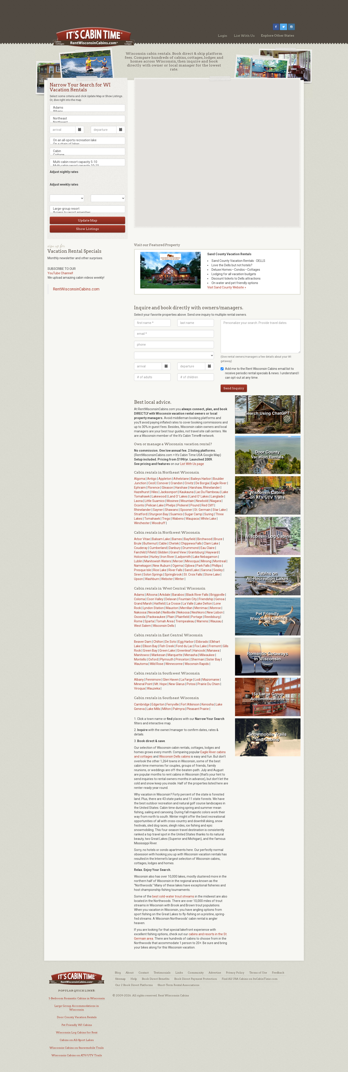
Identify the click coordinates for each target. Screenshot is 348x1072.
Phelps (170, 505)
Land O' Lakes (178, 496)
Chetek (174, 543)
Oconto (139, 505)
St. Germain (202, 510)
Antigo (151, 478)
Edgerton (158, 704)
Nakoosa (140, 612)
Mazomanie (210, 679)
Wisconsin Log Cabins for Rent (76, 1032)
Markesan (159, 655)
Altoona (151, 594)
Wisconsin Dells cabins (174, 756)
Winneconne (174, 664)
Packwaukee (156, 617)
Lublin (138, 561)
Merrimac (201, 608)
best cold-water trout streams (173, 896)
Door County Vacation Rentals (77, 1017)
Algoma (139, 478)
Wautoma (141, 664)
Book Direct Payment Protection (195, 978)
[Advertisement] (174, 10)
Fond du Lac (184, 646)
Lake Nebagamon (205, 557)
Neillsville (169, 612)
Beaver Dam (142, 641)
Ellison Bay (150, 646)
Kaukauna (187, 492)
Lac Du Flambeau (207, 492)
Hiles (154, 492)
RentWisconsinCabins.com (76, 289)
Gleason (167, 487)
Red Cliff (208, 505)
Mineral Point (143, 684)
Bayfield (189, 539)
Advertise (215, 972)
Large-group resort (87, 209)
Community (196, 972)
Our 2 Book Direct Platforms (134, 985)
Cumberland (158, 548)
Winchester (142, 523)
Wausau (215, 621)
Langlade (217, 496)
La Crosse (174, 603)
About (130, 972)
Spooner (186, 510)
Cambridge (142, 704)
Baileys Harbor (201, 478)
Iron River (167, 557)
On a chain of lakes (87, 144)
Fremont (215, 646)
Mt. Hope (160, 684)
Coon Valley (155, 599)
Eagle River (219, 483)
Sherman (197, 659)
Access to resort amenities (87, 212)
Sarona (206, 570)
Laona (138, 501)
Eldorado (202, 641)
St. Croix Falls (193, 574)
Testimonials (162, 972)
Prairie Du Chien (209, 684)
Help (133, 978)
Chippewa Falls (191, 543)
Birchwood (204, 539)
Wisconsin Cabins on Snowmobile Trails (76, 1047)
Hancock (199, 650)
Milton (166, 709)
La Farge (187, 679)
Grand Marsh (143, 603)
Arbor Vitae (142, 539)
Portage (196, 617)
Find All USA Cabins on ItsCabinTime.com (249, 978)
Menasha (191, 655)
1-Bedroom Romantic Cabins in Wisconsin (77, 998)
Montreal (219, 561)
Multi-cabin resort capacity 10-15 (87, 166)
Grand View (178, 552)
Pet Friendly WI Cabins (76, 1025)
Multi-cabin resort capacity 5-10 (87, 162)
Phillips (216, 565)
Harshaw (181, 487)
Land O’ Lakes (199, 496)
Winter (179, 579)
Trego (166, 518)
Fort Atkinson (190, 704)
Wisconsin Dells (163, 625)
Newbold (202, 501)
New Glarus (177, 684)
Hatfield (159, 603)
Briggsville (217, 594)
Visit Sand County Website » (226, 287)
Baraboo (178, 594)
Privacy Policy (235, 972)
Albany (87, 111)
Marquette (175, 655)
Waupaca (192, 518)
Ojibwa (189, 565)
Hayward (212, 552)
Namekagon (142, 565)
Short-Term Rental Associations (178, 985)
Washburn (152, 579)
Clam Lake (211, 543)
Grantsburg (196, 552)
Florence (154, 487)
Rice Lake (159, 570)
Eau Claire (208, 548)
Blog (118, 972)
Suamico (176, 514)
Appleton (164, 478)
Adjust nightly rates (64, 172)
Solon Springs (153, 574)
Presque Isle (142, 570)
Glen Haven (171, 679)
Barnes (177, 539)
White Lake (208, 518)
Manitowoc (142, 655)
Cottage (87, 155)
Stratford (140, 514)
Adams (87, 108)
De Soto (170, 641)
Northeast (87, 118)
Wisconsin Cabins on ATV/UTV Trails (76, 1055)
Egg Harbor (186, 641)
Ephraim (140, 487)
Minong (206, 561)
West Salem (142, 625)
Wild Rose (156, 664)
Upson (138, 579)
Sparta (149, 621)
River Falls (175, 570)
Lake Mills (153, 709)
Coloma (139, 599)
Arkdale (164, 594)
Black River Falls (197, 594)
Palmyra (179, 709)
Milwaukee (207, 655)
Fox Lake (201, 646)
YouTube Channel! (60, 273)
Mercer (178, 561)
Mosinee (173, 501)
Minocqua (192, 561)
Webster (167, 579)
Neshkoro (198, 612)
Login (222, 35)
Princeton (182, 659)
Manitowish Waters (157, 561)
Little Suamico (155, 501)
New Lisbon (215, 612)
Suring (208, 514)
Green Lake (167, 650)
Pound (195, 505)
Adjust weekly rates (64, 184)
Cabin (87, 151)
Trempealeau (185, 621)
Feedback (278, 972)
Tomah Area (165, 621)
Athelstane (181, 478)
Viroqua (139, 688)
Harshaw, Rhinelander (205, 487)
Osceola (139, 617)
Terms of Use (258, 972)
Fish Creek (167, 646)
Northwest (87, 122)
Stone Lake (212, 574)
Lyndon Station (153, 608)
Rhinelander (142, 510)
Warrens (202, 621)
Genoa (219, 599)
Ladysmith (183, 557)
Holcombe (141, 557)
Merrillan (186, 608)
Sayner (158, 510)
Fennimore (153, 679)
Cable (163, 543)
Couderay (141, 548)
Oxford (153, 659)
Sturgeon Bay (158, 514)
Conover (163, 483)
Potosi (191, 684)
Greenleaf (184, 650)
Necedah (154, 612)
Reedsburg (212, 617)
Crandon (177, 483)
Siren (137, 574)
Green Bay (150, 650)
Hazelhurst (141, 492)
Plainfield (182, 617)
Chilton (158, 641)
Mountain (187, 501)
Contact (143, 972)
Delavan (171, 599)
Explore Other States (277, 35)
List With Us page (192, 464)
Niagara (215, 501)
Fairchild (140, 552)
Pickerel (182, 505)
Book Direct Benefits (155, 978)
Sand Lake (191, 570)
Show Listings (87, 229)
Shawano (171, 510)
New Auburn (161, 565)
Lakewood (159, 496)
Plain (170, 617)
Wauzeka (153, 688)
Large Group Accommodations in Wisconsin (76, 1007)
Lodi (197, 679)
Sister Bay (213, 659)
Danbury (175, 548)
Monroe (215, 608)
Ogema (177, 565)
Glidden (163, 552)
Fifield (152, 552)
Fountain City (188, 599)
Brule (137, 543)
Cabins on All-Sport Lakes (77, 1040)
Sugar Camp (193, 514)
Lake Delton (204, 603)
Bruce (218, 539)
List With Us (244, 35)
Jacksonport (169, 492)
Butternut (150, 543)
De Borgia (202, 483)
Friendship (206, 599)
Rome (138, 621)
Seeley (218, 570)
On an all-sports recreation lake (87, 140)
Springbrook (173, 574)
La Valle (188, 603)
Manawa (213, 650)
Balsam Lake (161, 539)
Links (179, 972)
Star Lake (219, 510)
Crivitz (189, 483)
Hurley (154, 557)
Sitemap (120, 978)
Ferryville (172, 704)
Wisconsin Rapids (197, 664)
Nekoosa (183, 612)
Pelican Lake (155, 505)
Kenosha (208, 704)
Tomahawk (152, 518)
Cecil (151, 483)
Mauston (172, 608)
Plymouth (167, 659)
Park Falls (203, 565)
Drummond (191, 548)
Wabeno (178, 518)
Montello (140, 659)
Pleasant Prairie (198, 709)
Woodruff (158, 523)
